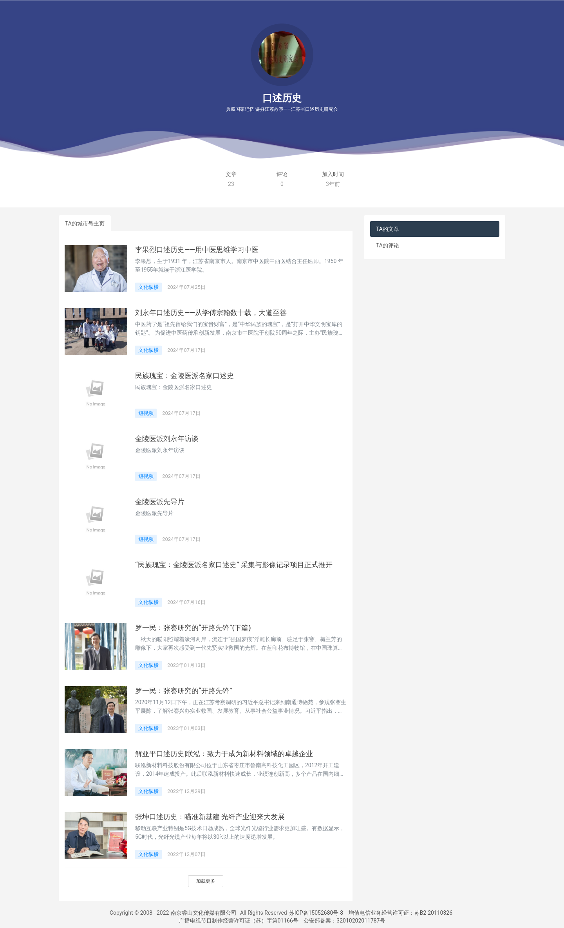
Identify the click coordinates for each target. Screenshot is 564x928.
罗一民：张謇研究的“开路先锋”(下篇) (193, 628)
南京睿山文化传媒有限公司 (204, 913)
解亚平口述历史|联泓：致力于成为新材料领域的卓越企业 (224, 754)
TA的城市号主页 (85, 223)
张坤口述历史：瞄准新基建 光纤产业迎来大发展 (210, 817)
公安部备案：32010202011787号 (344, 920)
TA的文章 (387, 229)
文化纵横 (148, 287)
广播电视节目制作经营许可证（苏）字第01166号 (238, 920)
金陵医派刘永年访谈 (167, 439)
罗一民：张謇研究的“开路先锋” (183, 691)
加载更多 (205, 881)
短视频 (146, 413)
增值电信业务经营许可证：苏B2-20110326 (400, 913)
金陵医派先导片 (159, 502)
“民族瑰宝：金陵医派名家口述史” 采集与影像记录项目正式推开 (234, 565)
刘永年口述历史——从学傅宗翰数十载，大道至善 (211, 313)
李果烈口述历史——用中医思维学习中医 (196, 250)
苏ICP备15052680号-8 (316, 913)
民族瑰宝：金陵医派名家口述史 (184, 376)
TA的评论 (387, 245)
